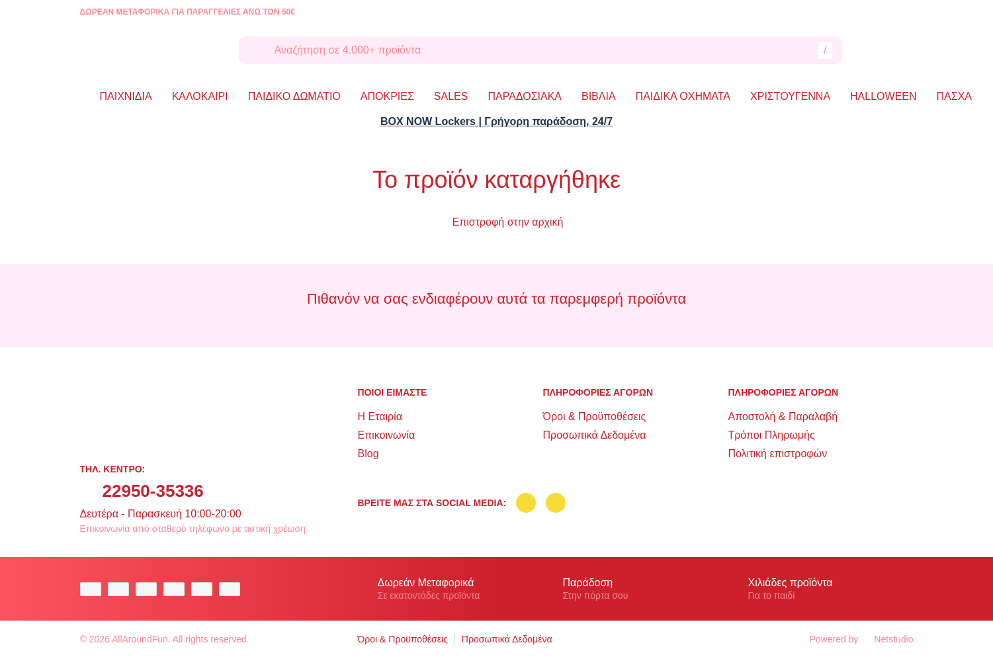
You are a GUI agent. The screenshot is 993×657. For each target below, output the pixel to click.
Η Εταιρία (380, 416)
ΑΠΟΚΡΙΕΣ (387, 96)
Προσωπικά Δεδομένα (594, 435)
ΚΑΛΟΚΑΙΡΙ (200, 96)
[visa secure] (205, 589)
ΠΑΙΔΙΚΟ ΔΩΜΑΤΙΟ (294, 96)
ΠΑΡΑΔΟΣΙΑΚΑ (525, 96)
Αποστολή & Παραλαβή (783, 416)
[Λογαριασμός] (870, 50)
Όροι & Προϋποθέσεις (594, 416)
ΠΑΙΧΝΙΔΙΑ (126, 96)
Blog (368, 453)
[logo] (149, 50)
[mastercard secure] (233, 589)
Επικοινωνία (386, 435)
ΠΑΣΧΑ (954, 96)
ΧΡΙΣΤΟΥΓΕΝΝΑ (790, 96)
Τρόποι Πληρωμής (771, 435)
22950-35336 (153, 491)
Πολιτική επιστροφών (777, 453)
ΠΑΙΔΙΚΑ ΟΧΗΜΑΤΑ (683, 96)
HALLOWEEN (883, 96)
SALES (451, 96)
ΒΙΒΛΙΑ (599, 96)
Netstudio (887, 639)
